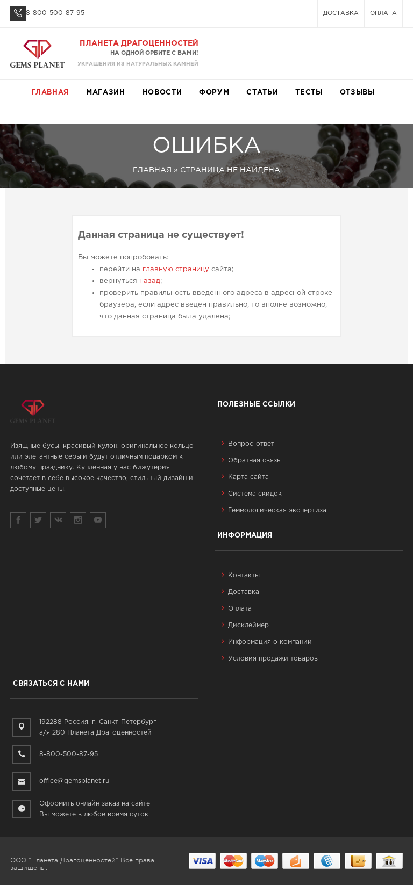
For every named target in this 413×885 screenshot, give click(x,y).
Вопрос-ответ (248, 444)
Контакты (241, 575)
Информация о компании (267, 642)
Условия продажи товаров (270, 659)
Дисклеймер (245, 625)
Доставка (341, 13)
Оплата (383, 13)
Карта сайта (245, 477)
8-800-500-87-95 (55, 13)
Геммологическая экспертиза (274, 510)
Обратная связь (251, 460)
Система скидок (252, 494)
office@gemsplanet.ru (74, 781)
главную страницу (176, 269)
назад (149, 281)
